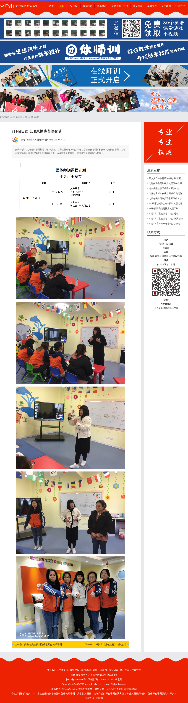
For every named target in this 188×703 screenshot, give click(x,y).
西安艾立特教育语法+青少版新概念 (166, 178)
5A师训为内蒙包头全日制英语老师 (165, 203)
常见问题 (138, 6)
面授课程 (116, 6)
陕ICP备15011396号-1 (77, 679)
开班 (125, 6)
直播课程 (74, 670)
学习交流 (152, 6)
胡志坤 (99, 698)
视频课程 (87, 6)
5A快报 (73, 6)
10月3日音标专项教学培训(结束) (164, 223)
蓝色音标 (102, 6)
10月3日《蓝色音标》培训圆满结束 (166, 218)
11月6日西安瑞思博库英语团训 (163, 208)
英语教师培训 (41, 139)
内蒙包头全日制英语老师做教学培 (165, 198)
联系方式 (180, 6)
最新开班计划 (20, 117)
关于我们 (166, 6)
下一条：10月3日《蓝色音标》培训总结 (105, 644)
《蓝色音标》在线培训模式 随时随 (165, 193)
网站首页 (4, 117)
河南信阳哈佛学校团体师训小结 (164, 188)
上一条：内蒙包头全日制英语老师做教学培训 (38, 644)
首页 (51, 6)
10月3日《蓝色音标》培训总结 (163, 213)
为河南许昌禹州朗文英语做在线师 (165, 183)
